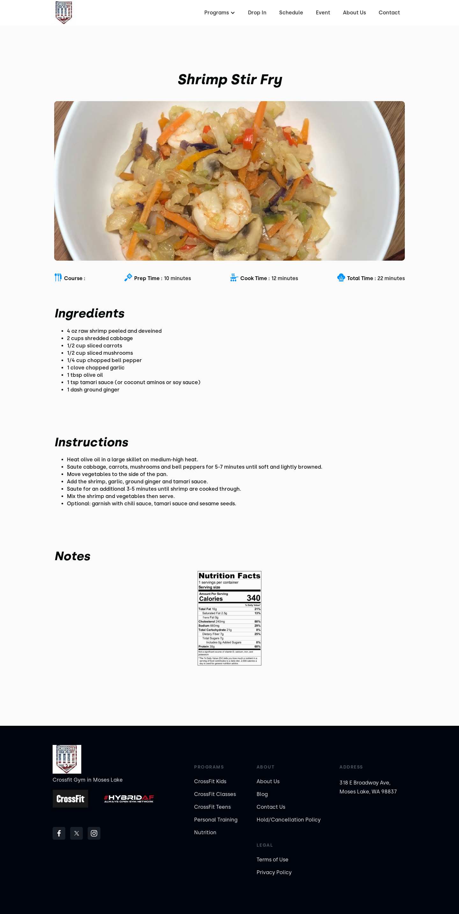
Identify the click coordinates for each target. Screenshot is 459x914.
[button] (219, 12)
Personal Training (215, 820)
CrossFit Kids (210, 781)
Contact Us (271, 807)
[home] (64, 12)
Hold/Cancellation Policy (289, 820)
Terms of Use (272, 860)
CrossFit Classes (215, 794)
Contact (389, 13)
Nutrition (205, 832)
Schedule (291, 13)
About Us (354, 13)
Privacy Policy (274, 872)
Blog (262, 794)
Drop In (257, 13)
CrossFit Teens (212, 807)
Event (323, 13)
